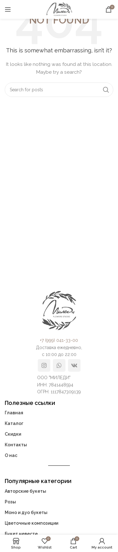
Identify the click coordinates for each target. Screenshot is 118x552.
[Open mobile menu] (8, 9)
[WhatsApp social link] (59, 365)
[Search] (59, 89)
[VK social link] (74, 365)
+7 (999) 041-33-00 (59, 340)
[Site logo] (59, 9)
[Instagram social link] (44, 365)
